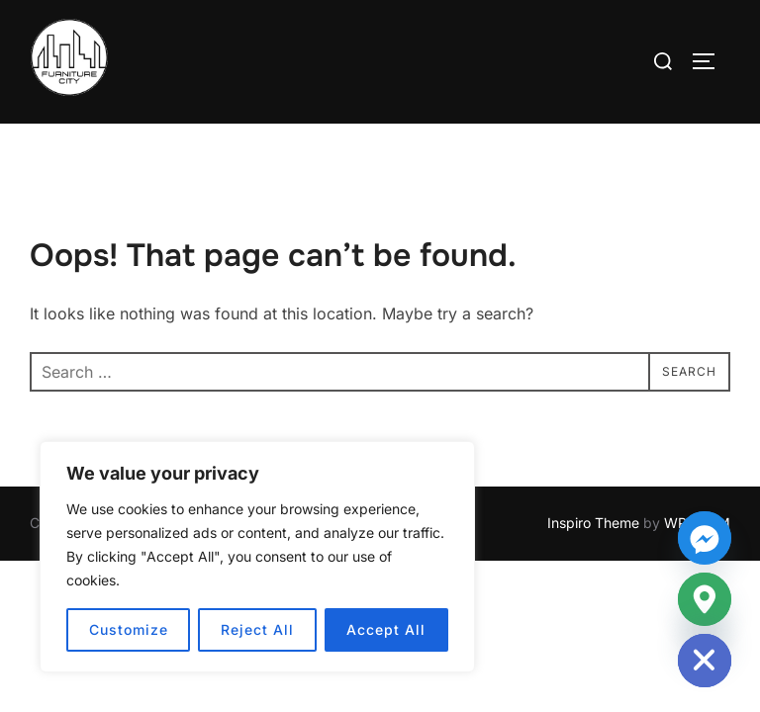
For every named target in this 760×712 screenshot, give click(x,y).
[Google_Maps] (704, 599)
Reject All (257, 629)
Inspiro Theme (593, 522)
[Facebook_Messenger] (704, 538)
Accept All (386, 629)
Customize (128, 629)
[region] (257, 556)
